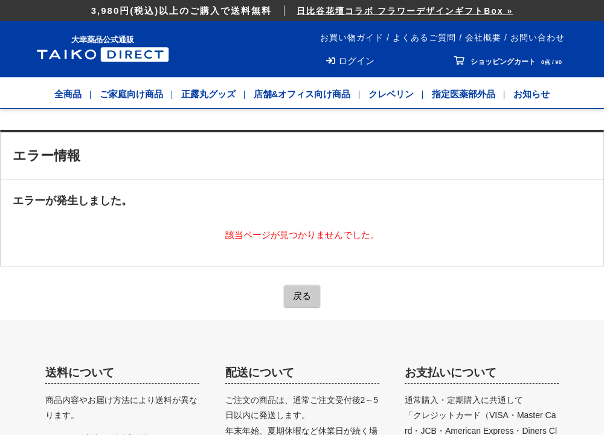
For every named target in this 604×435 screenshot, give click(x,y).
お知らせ (531, 94)
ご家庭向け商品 (131, 94)
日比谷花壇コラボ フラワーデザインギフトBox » (405, 11)
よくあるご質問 (424, 37)
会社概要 (483, 37)
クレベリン (391, 94)
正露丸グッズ (208, 94)
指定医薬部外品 (463, 94)
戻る (302, 296)
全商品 (68, 94)
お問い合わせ (537, 37)
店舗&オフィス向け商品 (302, 94)
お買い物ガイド (352, 37)
